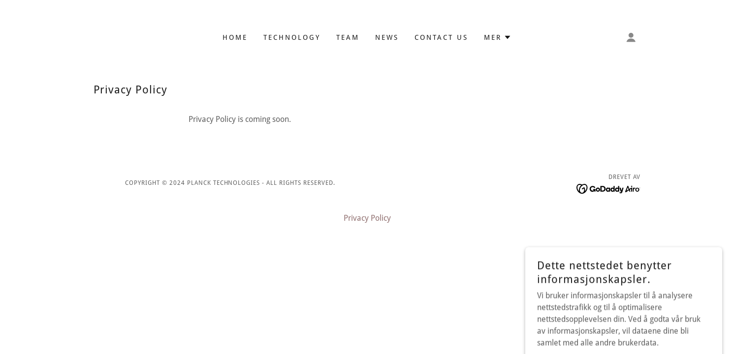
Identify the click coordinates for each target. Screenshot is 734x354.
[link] (608, 188)
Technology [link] (291, 37)
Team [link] (347, 37)
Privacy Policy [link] (367, 218)
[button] (497, 37)
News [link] (387, 37)
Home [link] (235, 37)
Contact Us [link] (441, 37)
